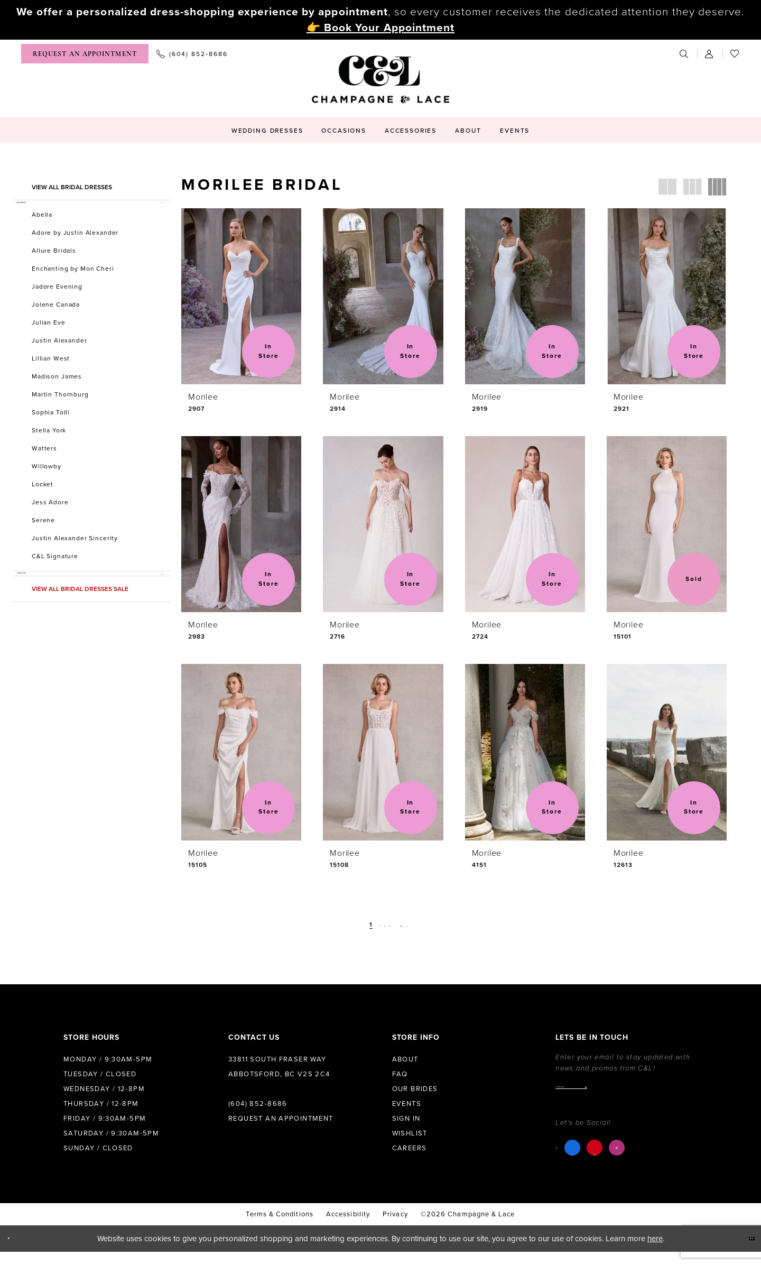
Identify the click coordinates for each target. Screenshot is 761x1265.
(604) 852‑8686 (257, 1104)
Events (406, 1104)
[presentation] (241, 296)
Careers (409, 1148)
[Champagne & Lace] (380, 79)
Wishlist (410, 1133)
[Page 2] (361, 925)
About (405, 1059)
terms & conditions (279, 1227)
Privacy (395, 1227)
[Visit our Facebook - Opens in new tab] (581, 1161)
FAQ (400, 1074)
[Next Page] (434, 925)
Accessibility (348, 1227)
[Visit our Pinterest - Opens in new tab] (603, 1161)
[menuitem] (85, 53)
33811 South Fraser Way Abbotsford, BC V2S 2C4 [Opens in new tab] (279, 1066)
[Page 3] (374, 925)
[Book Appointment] (85, 53)
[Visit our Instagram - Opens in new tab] (625, 1161)
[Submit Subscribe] (692, 1093)
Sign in (406, 1118)
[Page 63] (418, 925)
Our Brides (415, 1089)
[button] (709, 53)
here (655, 1252)
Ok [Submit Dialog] (742, 1252)
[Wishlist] (735, 53)
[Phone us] (192, 53)
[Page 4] (388, 925)
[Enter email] (626, 1093)
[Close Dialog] (16, 1252)
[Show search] (684, 53)
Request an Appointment (280, 1118)
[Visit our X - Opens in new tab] (561, 1161)
